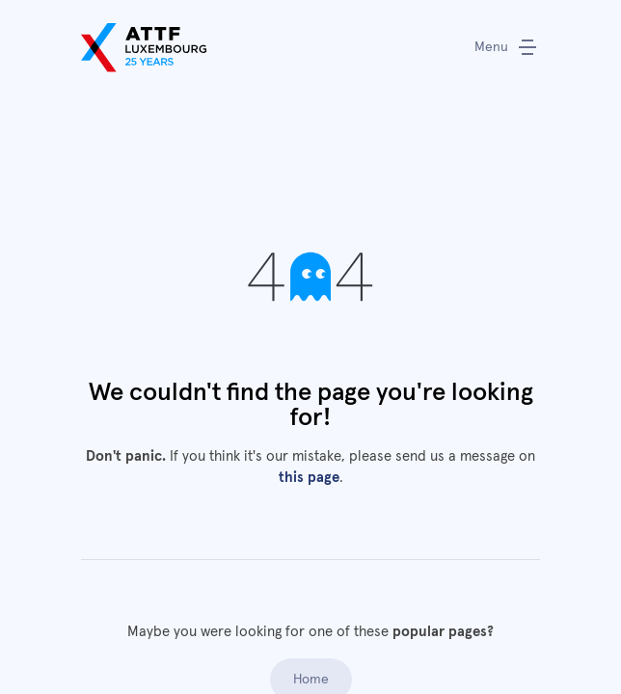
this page (309, 477)
